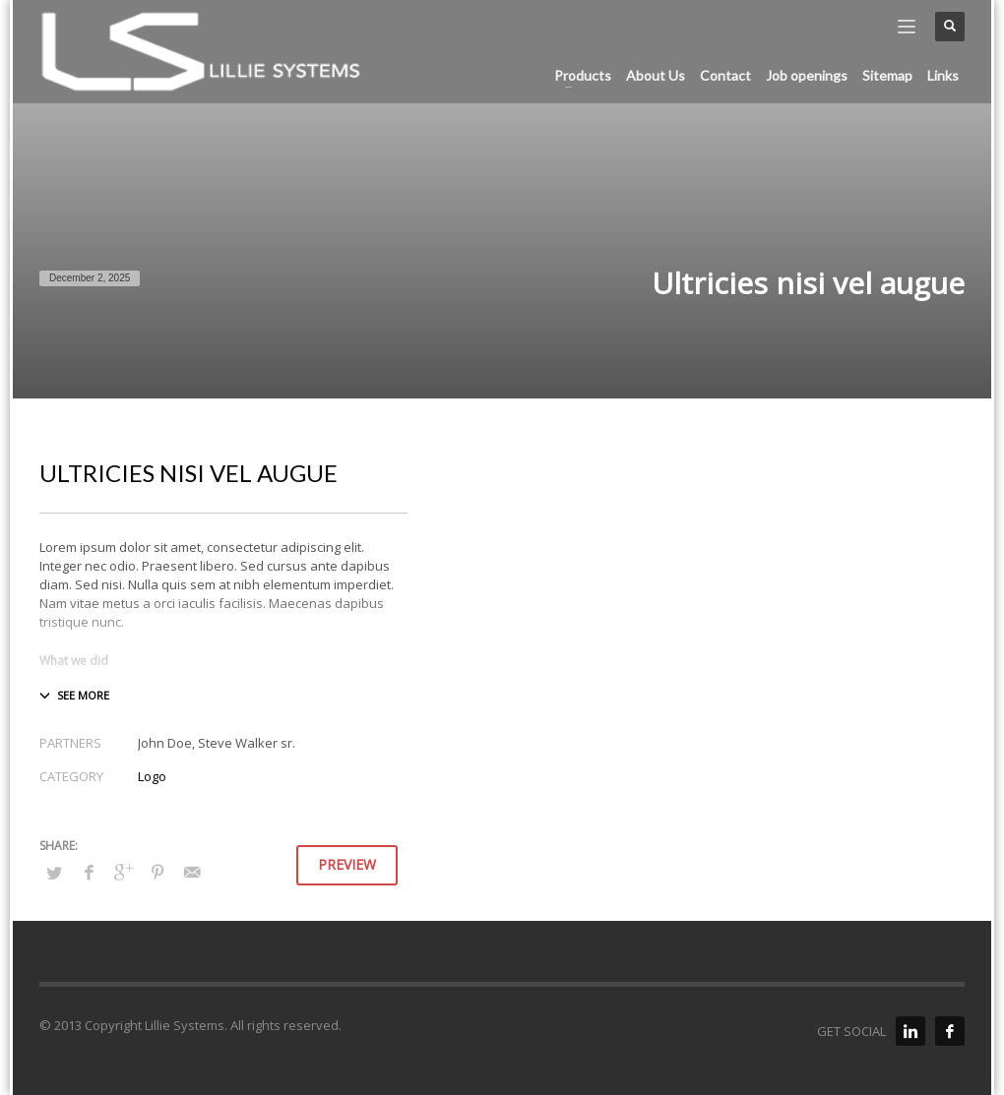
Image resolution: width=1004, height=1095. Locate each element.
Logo (152, 776)
